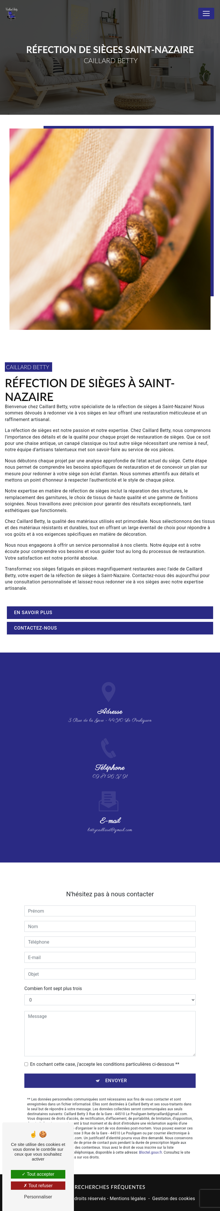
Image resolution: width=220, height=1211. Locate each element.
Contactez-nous (35, 628)
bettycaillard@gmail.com (110, 822)
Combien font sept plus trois (53, 981)
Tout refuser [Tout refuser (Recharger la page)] (38, 1185)
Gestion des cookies (173, 1198)
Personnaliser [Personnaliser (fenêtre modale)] (38, 1196)
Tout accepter (38, 1174)
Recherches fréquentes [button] (110, 1187)
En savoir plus (33, 612)
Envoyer (116, 1073)
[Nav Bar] (206, 13)
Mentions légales (128, 1198)
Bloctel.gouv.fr (150, 1144)
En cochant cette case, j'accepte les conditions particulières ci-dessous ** (104, 1056)
